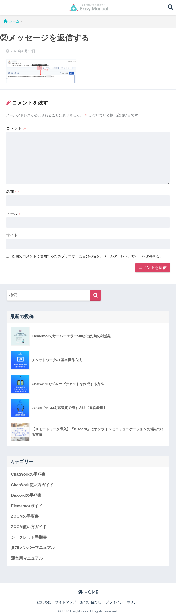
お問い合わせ (90, 602)
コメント (16, 128)
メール (14, 213)
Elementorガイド (26, 506)
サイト (12, 235)
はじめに (44, 602)
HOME (88, 592)
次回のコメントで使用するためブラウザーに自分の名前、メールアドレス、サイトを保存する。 (87, 256)
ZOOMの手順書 (25, 516)
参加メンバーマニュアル (33, 547)
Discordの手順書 (26, 495)
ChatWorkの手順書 (28, 474)
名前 (12, 191)
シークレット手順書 (29, 537)
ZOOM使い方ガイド (29, 527)
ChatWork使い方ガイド (32, 485)
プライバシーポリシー (123, 602)
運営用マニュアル (27, 558)
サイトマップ (65, 602)
